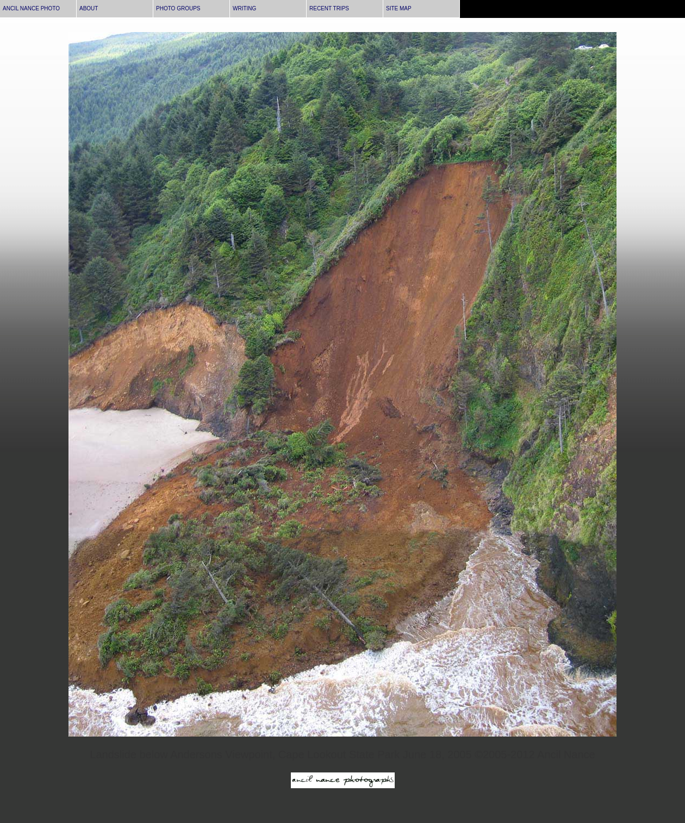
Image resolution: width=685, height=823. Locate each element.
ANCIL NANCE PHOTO (31, 8)
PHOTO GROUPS (178, 8)
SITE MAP (399, 8)
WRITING (244, 8)
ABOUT (88, 8)
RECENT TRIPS (329, 8)
